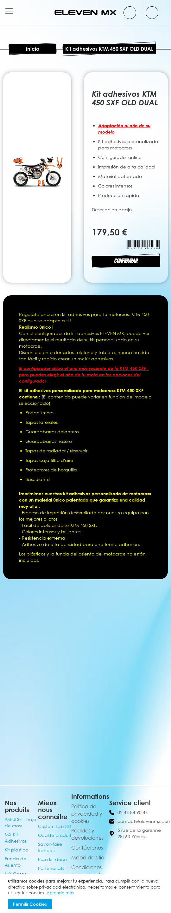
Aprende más (60, 892)
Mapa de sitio (87, 857)
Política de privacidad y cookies (86, 813)
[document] (86, 893)
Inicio (32, 49)
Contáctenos (87, 847)
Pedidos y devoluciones (87, 834)
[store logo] (85, 12)
